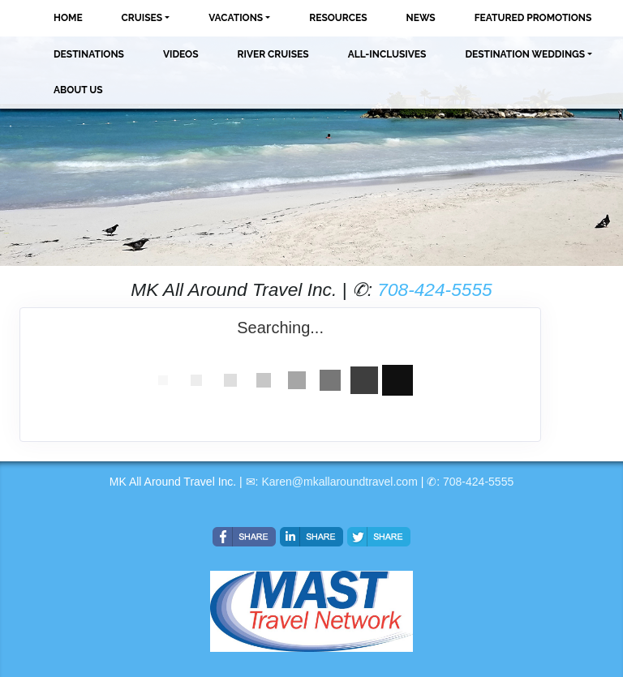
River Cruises (273, 54)
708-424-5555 (434, 289)
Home (68, 18)
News (421, 18)
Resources (338, 18)
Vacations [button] (235, 18)
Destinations (89, 54)
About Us (78, 90)
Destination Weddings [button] (525, 54)
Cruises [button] (142, 18)
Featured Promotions (533, 18)
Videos (181, 54)
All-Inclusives (387, 54)
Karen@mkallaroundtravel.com (339, 481)
